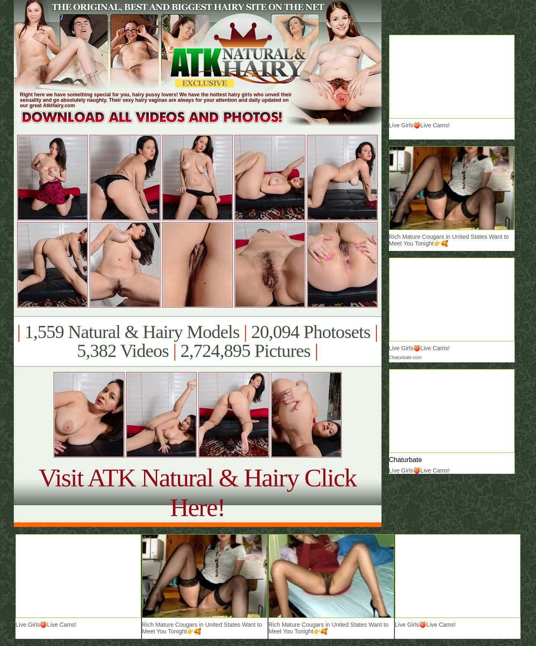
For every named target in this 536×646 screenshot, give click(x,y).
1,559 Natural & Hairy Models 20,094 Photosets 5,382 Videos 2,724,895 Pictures (197, 341)
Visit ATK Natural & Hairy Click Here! (197, 492)
